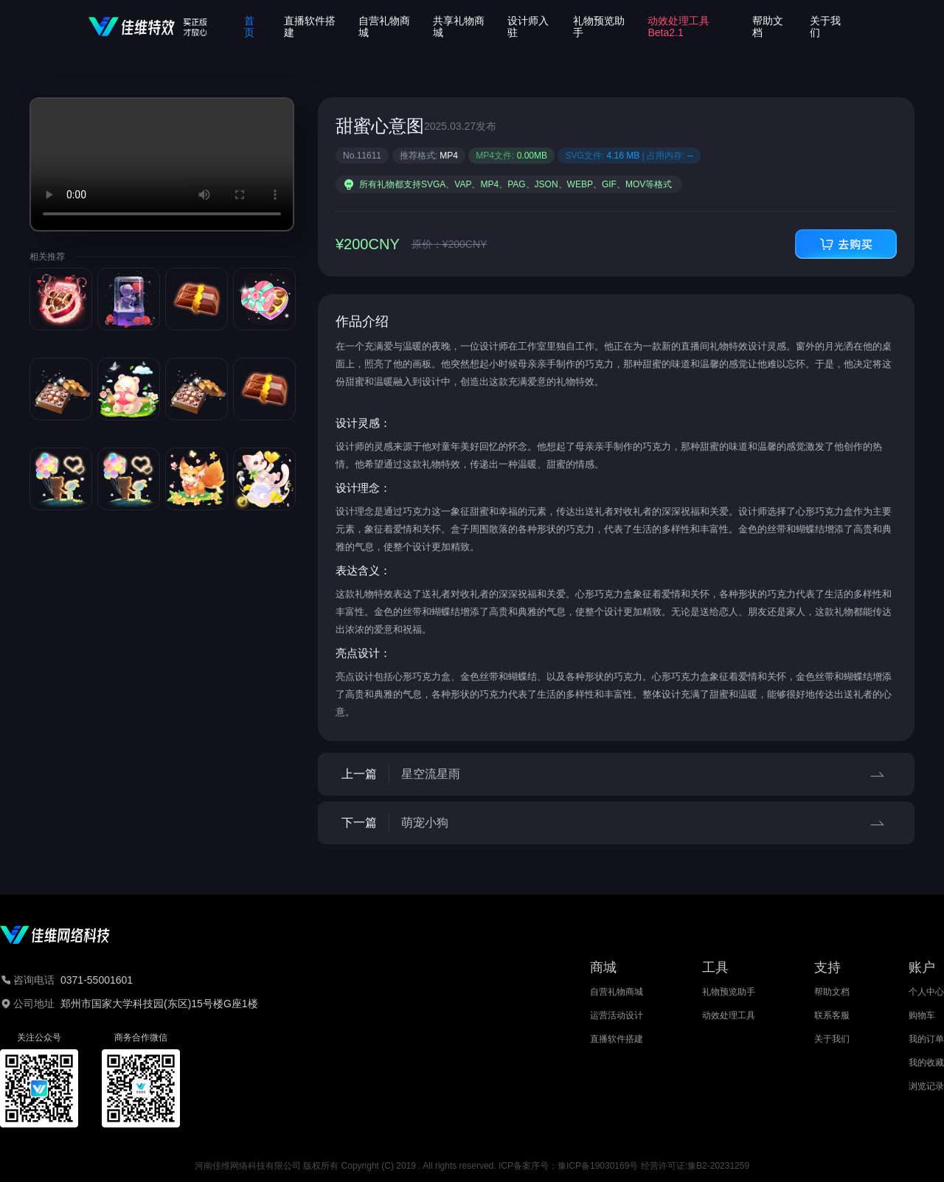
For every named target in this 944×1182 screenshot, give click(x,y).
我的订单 (926, 1039)
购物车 (922, 1015)
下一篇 (616, 823)
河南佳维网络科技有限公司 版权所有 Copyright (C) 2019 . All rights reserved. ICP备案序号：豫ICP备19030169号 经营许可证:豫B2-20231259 (472, 1166)
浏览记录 (926, 1086)
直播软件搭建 (616, 1039)
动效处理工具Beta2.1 (678, 26)
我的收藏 (926, 1062)
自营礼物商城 (616, 992)
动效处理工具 (728, 1015)
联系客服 (832, 1015)
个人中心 (926, 992)
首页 (249, 26)
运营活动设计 (616, 1015)
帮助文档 (832, 992)
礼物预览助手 (728, 992)
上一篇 (616, 774)
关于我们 (832, 1039)
